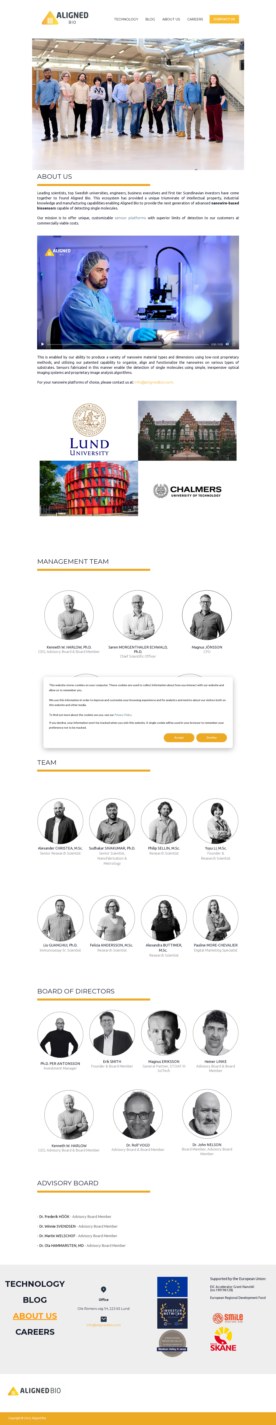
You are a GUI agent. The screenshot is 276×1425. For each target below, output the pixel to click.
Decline (212, 737)
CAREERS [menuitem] (35, 1332)
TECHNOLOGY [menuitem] (35, 1284)
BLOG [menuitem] (35, 1300)
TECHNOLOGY (126, 19)
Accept (179, 737)
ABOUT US (171, 19)
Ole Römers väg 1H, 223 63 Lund (104, 1309)
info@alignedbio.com (153, 382)
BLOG (150, 19)
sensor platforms (130, 218)
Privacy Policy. (123, 715)
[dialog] (138, 712)
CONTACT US (224, 19)
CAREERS (195, 19)
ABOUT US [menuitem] (35, 1316)
